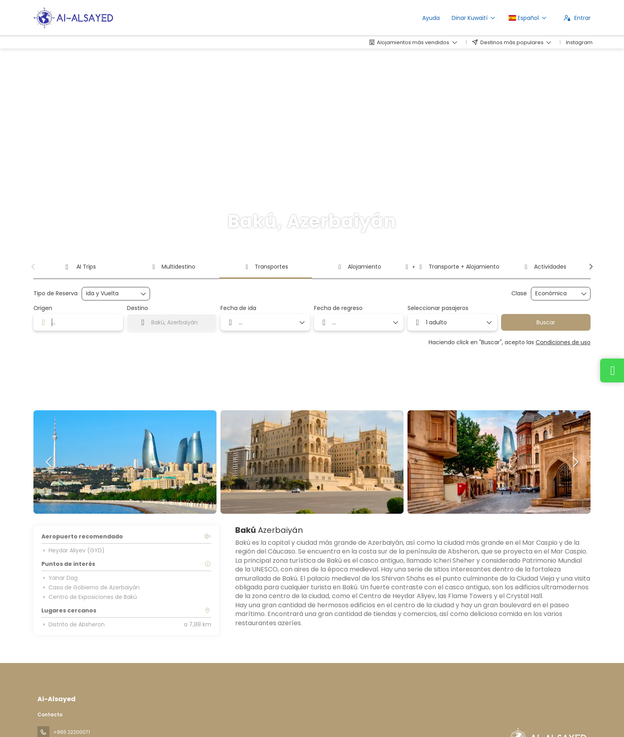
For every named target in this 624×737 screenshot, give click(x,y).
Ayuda (431, 18)
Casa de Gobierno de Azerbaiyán (90, 587)
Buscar (545, 322)
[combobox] (78, 322)
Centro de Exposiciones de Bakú (89, 597)
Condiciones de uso (563, 342)
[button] (33, 266)
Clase (519, 293)
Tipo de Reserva (55, 293)
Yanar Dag (59, 578)
